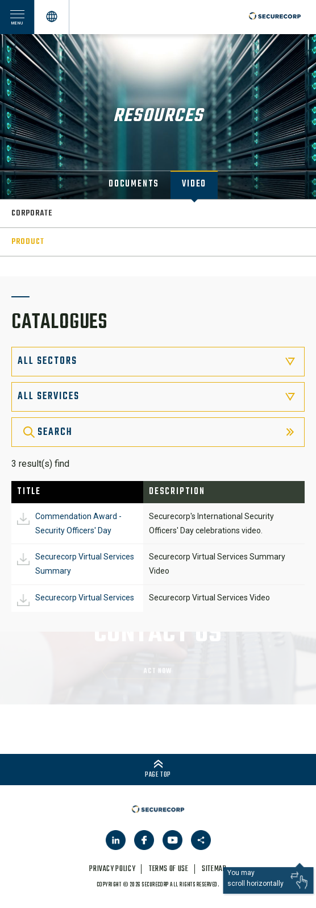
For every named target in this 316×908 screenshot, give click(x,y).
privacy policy (112, 869)
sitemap (214, 869)
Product (27, 241)
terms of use (169, 869)
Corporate (31, 213)
